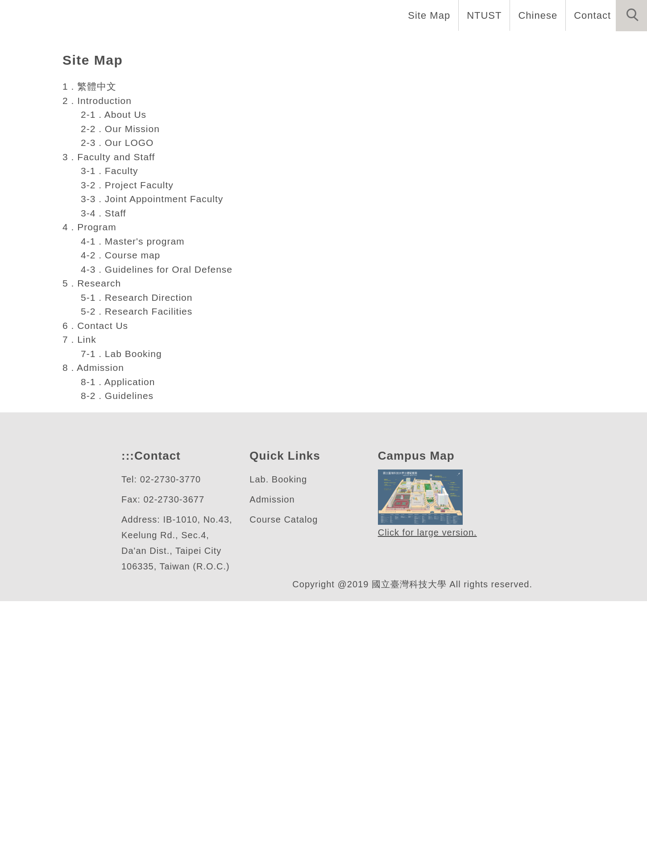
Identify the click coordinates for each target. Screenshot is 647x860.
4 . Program (90, 470)
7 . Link (79, 582)
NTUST (482, 15)
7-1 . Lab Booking (120, 596)
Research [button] (502, 44)
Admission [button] (568, 44)
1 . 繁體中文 (89, 329)
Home (205, 44)
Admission (273, 742)
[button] (631, 15)
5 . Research (91, 526)
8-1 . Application (118, 624)
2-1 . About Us (112, 357)
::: (126, 699)
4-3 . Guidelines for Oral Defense (156, 512)
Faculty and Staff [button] (360, 44)
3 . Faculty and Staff (110, 400)
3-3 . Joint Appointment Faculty (156, 442)
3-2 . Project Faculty (127, 428)
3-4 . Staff (102, 456)
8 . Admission (94, 610)
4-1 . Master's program (132, 484)
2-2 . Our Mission (119, 371)
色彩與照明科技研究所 (120, 208)
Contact (591, 15)
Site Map (426, 15)
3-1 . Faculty (108, 413)
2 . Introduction (100, 343)
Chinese (535, 15)
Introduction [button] (270, 44)
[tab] (328, 243)
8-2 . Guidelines (116, 638)
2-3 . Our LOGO (114, 385)
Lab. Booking (279, 722)
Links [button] (625, 44)
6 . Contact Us (96, 568)
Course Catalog (284, 762)
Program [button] (440, 44)
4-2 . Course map (119, 498)
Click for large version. (428, 776)
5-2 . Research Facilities (136, 554)
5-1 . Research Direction (136, 540)
